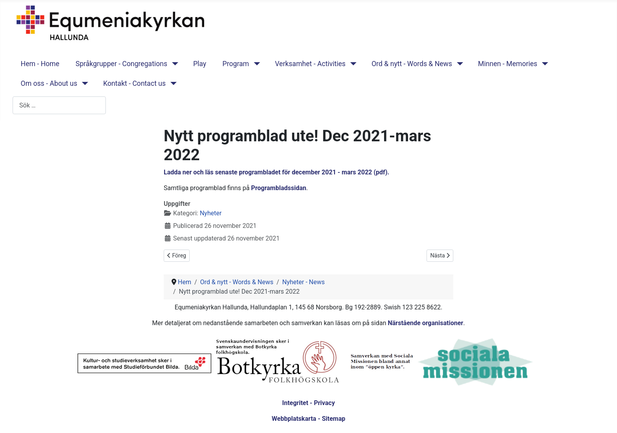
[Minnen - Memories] (543, 63)
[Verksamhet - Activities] (352, 63)
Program (235, 64)
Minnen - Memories (508, 64)
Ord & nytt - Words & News (411, 64)
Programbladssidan (278, 188)
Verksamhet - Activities (310, 64)
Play (199, 64)
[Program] (255, 63)
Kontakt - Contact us (134, 83)
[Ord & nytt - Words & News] (458, 63)
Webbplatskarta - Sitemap (308, 418)
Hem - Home (40, 64)
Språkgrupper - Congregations (121, 64)
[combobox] (59, 105)
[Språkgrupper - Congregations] (173, 63)
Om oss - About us (49, 83)
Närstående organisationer (425, 323)
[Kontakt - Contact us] (172, 83)
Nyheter (211, 213)
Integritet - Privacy (308, 403)
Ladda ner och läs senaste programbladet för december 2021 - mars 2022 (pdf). (276, 172)
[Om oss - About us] (83, 83)
